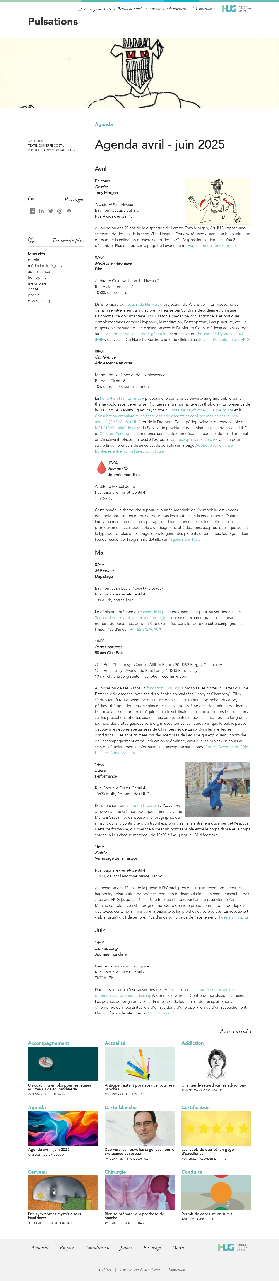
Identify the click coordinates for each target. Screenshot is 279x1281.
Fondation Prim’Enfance (122, 398)
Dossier (182, 1248)
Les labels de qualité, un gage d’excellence (207, 1151)
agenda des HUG (185, 539)
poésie (34, 295)
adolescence (39, 271)
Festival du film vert (143, 304)
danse (33, 289)
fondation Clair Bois (165, 688)
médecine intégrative (46, 265)
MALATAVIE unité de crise (117, 427)
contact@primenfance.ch (194, 439)
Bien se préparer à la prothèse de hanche (134, 1216)
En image (155, 1248)
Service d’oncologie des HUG (224, 339)
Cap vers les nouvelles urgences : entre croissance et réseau (139, 1151)
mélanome (37, 283)
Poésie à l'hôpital (234, 917)
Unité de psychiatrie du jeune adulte (201, 410)
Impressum (204, 9)
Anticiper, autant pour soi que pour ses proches (139, 1087)
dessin (33, 259)
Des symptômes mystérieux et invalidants (55, 1216)
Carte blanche (121, 1107)
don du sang (39, 300)
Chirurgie (115, 1172)
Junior (128, 1248)
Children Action (114, 433)
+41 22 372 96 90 (145, 629)
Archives (104, 1270)
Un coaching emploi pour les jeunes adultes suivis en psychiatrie (59, 1087)
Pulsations (53, 21)
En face (67, 1248)
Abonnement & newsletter (168, 9)
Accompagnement (48, 1043)
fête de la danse (144, 805)
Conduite (191, 1172)
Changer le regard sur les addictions (213, 1085)
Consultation (98, 1248)
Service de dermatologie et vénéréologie (130, 617)
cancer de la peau (155, 611)
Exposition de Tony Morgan (212, 245)
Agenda (104, 124)
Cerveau (37, 1172)
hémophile (37, 277)
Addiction (192, 1043)
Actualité (115, 1043)
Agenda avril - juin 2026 (49, 1150)
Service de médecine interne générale (133, 333)
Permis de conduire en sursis (206, 1214)
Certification (195, 1107)
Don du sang (159, 1013)
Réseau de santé (129, 9)
